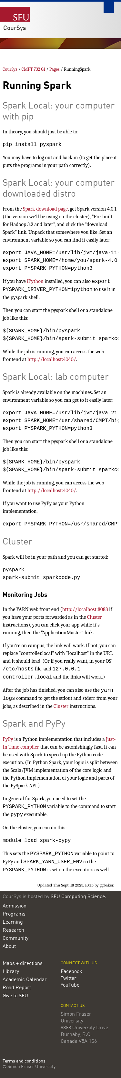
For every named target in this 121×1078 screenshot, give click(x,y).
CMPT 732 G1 (33, 69)
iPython (35, 281)
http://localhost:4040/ (51, 359)
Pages (54, 69)
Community (15, 938)
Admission (14, 906)
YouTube (70, 985)
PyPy (8, 739)
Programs (14, 914)
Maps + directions (23, 963)
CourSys (14, 28)
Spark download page (45, 209)
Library (11, 971)
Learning (13, 922)
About (9, 946)
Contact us (73, 1006)
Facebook (71, 971)
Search (109, 7)
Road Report (17, 987)
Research (13, 930)
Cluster (94, 617)
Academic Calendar (25, 979)
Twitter (68, 978)
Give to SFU (15, 996)
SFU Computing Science (78, 896)
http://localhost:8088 (85, 609)
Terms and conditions (24, 1061)
